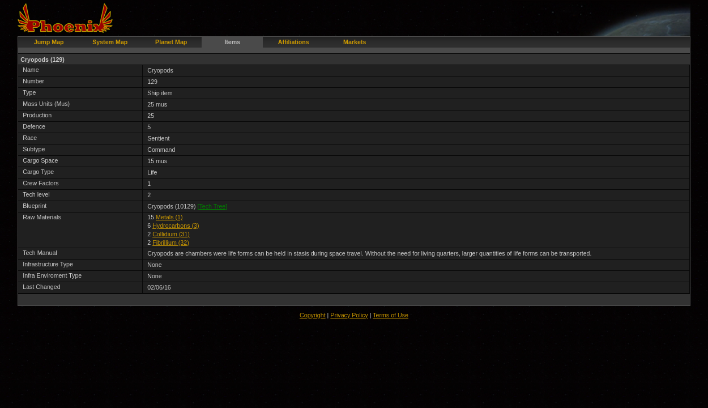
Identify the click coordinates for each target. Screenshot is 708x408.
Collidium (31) (171, 234)
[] (213, 206)
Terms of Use (390, 315)
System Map (109, 42)
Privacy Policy (349, 315)
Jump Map (49, 42)
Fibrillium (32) (170, 242)
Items (232, 42)
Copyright (313, 315)
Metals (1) (169, 217)
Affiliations (293, 42)
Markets (354, 42)
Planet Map (171, 42)
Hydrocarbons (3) (175, 225)
